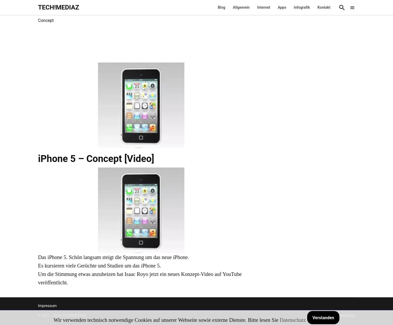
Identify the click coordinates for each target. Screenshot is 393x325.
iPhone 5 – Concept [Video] (96, 158)
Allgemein (241, 7)
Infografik (302, 7)
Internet (263, 7)
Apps (282, 7)
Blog (222, 7)
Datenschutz (293, 320)
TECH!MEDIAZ (58, 7)
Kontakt (323, 7)
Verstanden (323, 317)
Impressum (47, 306)
